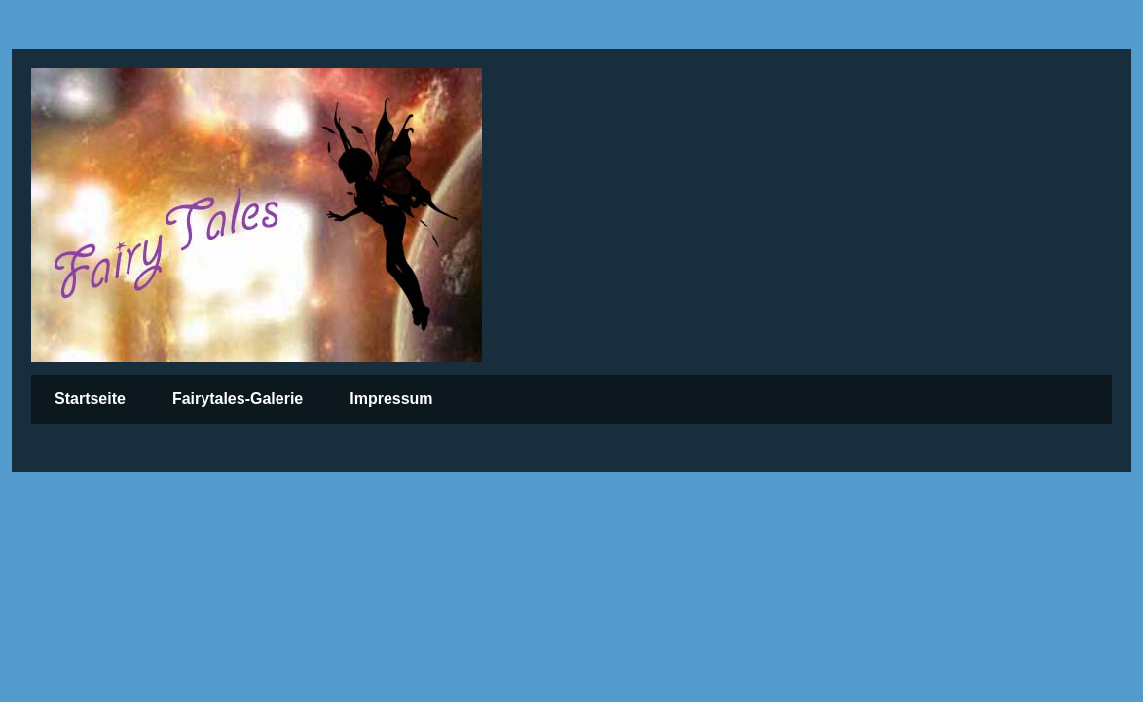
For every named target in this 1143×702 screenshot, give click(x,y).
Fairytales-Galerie (237, 398)
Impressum (391, 398)
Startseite (90, 398)
